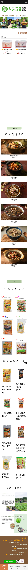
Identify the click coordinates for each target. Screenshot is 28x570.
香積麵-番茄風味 (7, 50)
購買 (9, 53)
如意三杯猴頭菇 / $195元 (7, 437)
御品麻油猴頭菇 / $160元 (7, 381)
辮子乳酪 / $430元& (7, 467)
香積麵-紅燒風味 (21, 50)
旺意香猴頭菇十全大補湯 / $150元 (21, 438)
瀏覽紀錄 (24, 16)
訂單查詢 (24, 567)
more (14, 128)
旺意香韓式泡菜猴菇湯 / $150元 (21, 409)
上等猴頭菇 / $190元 (7, 407)
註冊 (4, 568)
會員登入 (4, 566)
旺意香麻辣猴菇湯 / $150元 (21, 379)
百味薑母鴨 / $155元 (21, 467)
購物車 (11, 567)
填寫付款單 (17, 567)
